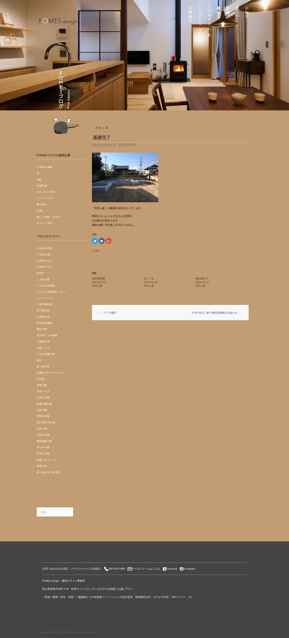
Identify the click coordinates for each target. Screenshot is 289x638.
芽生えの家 (43, 453)
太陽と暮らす (219, 10)
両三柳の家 (43, 310)
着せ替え (42, 204)
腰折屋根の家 (44, 441)
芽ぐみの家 (43, 447)
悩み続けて (201, 278)
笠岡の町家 (43, 416)
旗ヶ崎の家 (43, 366)
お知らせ (247, 10)
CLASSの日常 (44, 248)
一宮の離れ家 (44, 304)
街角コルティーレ (47, 459)
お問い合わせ (191, 12)
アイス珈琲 (109, 312)
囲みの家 (42, 329)
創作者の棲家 (44, 322)
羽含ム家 (102, 127)
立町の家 (42, 409)
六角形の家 (43, 316)
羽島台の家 (43, 434)
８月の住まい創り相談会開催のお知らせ (214, 312)
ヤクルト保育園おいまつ (51, 291)
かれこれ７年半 (46, 191)
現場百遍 (42, 185)
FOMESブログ (200, 21)
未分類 (40, 378)
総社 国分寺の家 (46, 422)
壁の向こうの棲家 (47, 335)
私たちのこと (238, 14)
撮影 (39, 179)
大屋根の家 (43, 341)
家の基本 (228, 6)
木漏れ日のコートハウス (51, 372)
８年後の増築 (44, 167)
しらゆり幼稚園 (46, 285)
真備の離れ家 (44, 403)
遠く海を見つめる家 (48, 472)
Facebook (170, 568)
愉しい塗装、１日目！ (49, 216)
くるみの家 (43, 279)
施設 (39, 360)
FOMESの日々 (45, 260)
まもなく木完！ (46, 223)
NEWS (40, 273)
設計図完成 (98, 278)
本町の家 (42, 385)
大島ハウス (43, 347)
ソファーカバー (46, 198)
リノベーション (46, 297)
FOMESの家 (209, 17)
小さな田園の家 (46, 354)
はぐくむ (149, 278)
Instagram (189, 568)
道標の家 (42, 465)
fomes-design (127, 144)
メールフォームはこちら (146, 568)
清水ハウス (43, 391)
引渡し (40, 210)
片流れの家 (43, 397)
